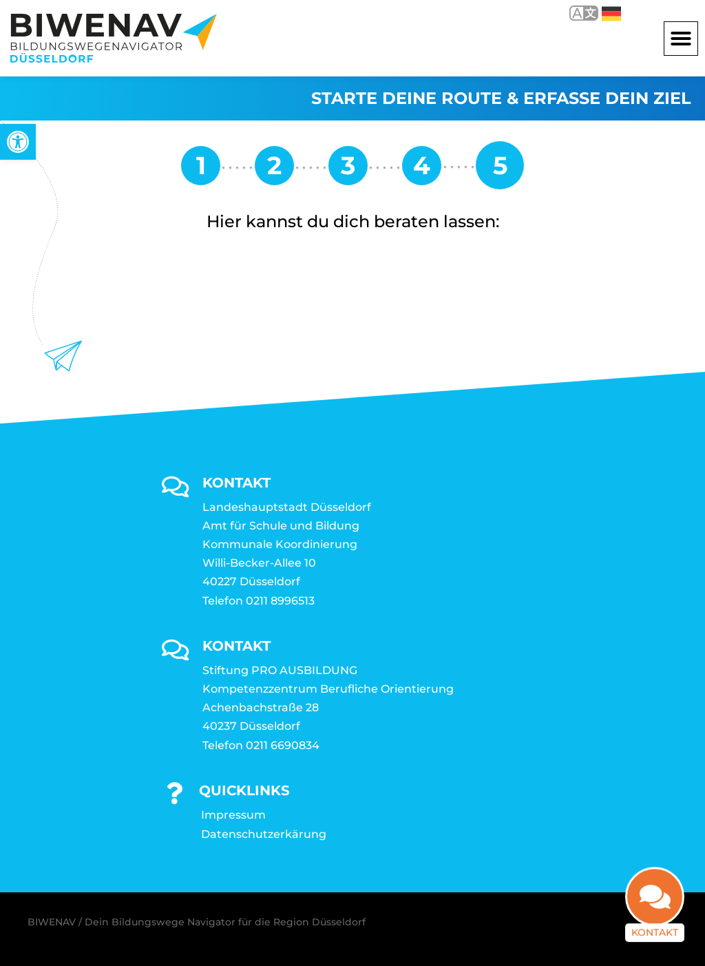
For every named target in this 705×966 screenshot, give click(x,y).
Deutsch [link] (611, 14)
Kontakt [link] (654, 942)
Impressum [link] (233, 814)
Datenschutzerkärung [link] (263, 834)
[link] (18, 142)
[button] (681, 38)
